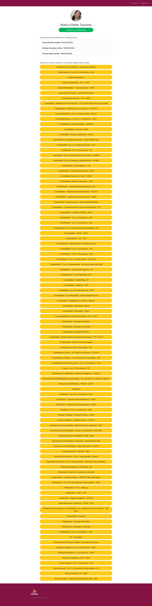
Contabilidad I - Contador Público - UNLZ (76, 212)
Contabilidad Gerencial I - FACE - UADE (76, 176)
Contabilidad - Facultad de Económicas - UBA (76, 171)
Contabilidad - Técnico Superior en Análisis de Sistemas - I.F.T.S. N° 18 (76, 337)
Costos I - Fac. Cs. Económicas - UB (76, 368)
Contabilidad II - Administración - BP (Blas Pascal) (76, 243)
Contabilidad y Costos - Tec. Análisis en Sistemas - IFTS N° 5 (76, 352)
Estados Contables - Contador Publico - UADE (76, 415)
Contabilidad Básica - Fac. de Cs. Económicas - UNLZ (76, 119)
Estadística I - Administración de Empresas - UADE (76, 399)
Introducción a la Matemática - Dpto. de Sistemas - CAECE (76, 446)
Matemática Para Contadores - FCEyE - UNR (76, 503)
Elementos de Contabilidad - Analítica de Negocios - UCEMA (76, 373)
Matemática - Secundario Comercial (76, 527)
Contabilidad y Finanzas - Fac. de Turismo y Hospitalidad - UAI (76, 358)
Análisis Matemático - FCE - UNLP (76, 82)
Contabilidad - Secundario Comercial (76, 326)
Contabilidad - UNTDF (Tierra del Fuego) (76, 342)
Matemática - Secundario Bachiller (76, 521)
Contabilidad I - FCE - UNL (76, 238)
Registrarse (144, 3)
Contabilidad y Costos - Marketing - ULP (76, 347)
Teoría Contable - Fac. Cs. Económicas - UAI (76, 563)
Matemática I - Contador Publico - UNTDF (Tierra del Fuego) (76, 477)
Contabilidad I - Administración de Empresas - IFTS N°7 (76, 191)
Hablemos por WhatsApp (76, 30)
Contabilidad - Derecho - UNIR (76, 129)
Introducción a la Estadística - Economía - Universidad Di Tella (76, 441)
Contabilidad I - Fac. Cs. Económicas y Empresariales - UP (76, 228)
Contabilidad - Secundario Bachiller (76, 321)
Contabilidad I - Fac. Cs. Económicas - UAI (76, 217)
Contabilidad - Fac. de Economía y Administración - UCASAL (76, 160)
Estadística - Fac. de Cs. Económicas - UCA (76, 394)
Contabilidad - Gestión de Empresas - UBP (76, 181)
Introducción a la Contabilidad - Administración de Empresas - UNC (76, 425)
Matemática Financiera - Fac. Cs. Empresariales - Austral (76, 456)
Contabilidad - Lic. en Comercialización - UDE (76, 290)
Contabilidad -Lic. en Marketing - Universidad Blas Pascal (76, 295)
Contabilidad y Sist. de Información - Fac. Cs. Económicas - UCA (76, 363)
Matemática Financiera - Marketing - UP (76, 467)
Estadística (76, 389)
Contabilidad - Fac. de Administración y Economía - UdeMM (76, 155)
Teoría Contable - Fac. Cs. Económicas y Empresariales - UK (76, 568)
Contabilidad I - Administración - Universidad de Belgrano (76, 202)
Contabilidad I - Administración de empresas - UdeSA (76, 197)
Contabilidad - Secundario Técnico (76, 332)
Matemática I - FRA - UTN (76, 493)
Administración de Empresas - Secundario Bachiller (76, 67)
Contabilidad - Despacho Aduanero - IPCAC (76, 134)
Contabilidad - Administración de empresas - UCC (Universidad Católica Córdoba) (76, 103)
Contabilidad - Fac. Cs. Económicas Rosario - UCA (76, 145)
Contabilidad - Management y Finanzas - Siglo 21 (76, 301)
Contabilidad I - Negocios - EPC (76, 285)
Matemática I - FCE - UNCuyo (76, 487)
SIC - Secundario (76, 537)
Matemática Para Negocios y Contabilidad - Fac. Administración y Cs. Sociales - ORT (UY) (76, 509)
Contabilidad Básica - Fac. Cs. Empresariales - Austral (76, 114)
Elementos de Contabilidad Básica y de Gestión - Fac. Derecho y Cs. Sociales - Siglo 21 (76, 378)
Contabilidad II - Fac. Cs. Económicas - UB (76, 249)
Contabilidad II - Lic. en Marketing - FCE (76, 275)
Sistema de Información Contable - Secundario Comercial (76, 542)
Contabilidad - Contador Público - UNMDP (76, 124)
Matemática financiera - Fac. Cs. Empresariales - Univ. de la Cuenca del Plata (76, 461)
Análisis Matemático (76, 77)
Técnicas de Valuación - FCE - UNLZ (76, 558)
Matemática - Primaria (76, 516)
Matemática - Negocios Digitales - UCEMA (76, 498)
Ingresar (135, 3)
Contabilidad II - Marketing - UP (76, 280)
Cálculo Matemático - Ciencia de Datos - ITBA (76, 88)
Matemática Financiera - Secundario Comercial (76, 472)
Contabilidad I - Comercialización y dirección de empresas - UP (76, 207)
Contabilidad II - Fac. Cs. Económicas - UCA (76, 254)
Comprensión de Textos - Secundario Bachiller (76, 93)
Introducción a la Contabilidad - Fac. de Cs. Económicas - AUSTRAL (76, 430)
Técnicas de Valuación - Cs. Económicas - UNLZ (76, 552)
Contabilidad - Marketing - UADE (76, 311)
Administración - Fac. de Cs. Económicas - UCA (76, 72)
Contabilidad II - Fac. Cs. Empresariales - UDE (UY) (76, 259)
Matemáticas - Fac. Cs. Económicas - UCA (76, 532)
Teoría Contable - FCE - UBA (76, 573)
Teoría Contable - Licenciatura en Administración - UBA (76, 578)
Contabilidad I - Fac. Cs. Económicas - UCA (76, 223)
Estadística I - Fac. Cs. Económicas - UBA (76, 410)
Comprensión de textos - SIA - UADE (76, 98)
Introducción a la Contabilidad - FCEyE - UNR (76, 436)
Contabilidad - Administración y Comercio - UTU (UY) (76, 108)
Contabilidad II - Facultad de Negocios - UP (76, 269)
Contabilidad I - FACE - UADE (76, 233)
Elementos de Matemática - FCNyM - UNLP (76, 384)
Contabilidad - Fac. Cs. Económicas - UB (76, 150)
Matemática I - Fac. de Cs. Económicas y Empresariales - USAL (76, 482)
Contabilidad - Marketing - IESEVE (76, 306)
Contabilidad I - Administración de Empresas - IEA (76, 186)
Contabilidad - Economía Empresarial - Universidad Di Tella (76, 140)
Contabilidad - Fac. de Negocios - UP (76, 165)
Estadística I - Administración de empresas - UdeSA (76, 404)
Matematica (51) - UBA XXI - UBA (76, 451)
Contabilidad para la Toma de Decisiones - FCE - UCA (76, 316)
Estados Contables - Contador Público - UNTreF (76, 420)
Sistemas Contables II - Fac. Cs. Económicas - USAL (76, 547)
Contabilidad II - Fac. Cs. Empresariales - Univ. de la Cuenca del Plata (76, 264)
